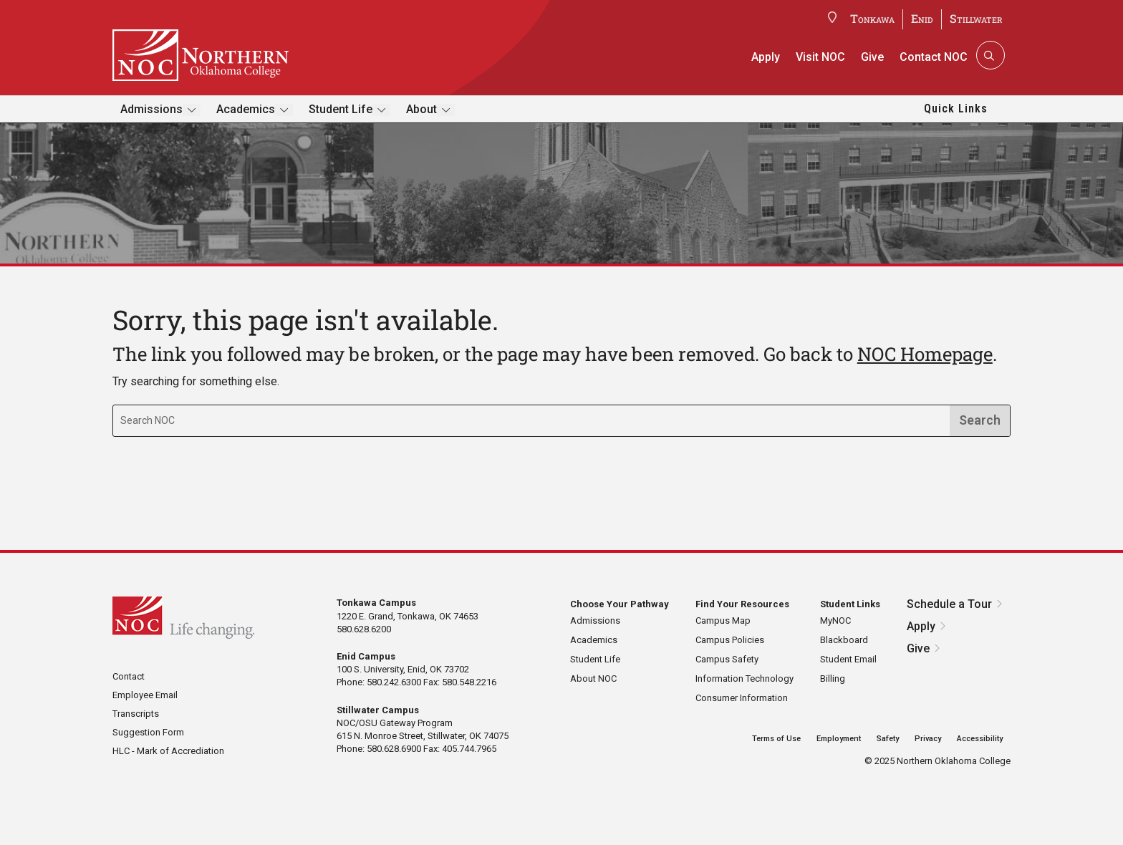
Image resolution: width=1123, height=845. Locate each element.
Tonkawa (872, 18)
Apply (765, 57)
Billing (832, 678)
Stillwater (976, 18)
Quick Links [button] (956, 108)
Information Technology (744, 678)
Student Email (848, 659)
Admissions (151, 109)
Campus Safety (726, 659)
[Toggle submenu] (192, 110)
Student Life (340, 109)
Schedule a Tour (949, 604)
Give (872, 57)
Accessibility (980, 738)
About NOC (593, 678)
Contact (128, 676)
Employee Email (145, 695)
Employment (838, 738)
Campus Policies (729, 639)
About (421, 109)
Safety (888, 738)
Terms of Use (776, 738)
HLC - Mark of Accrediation (168, 750)
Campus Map (723, 620)
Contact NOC (934, 57)
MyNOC (835, 620)
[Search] (989, 55)
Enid (922, 18)
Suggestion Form (148, 732)
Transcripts (135, 713)
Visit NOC (820, 57)
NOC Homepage (925, 354)
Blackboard (844, 639)
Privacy (928, 738)
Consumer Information (741, 697)
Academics (245, 109)
